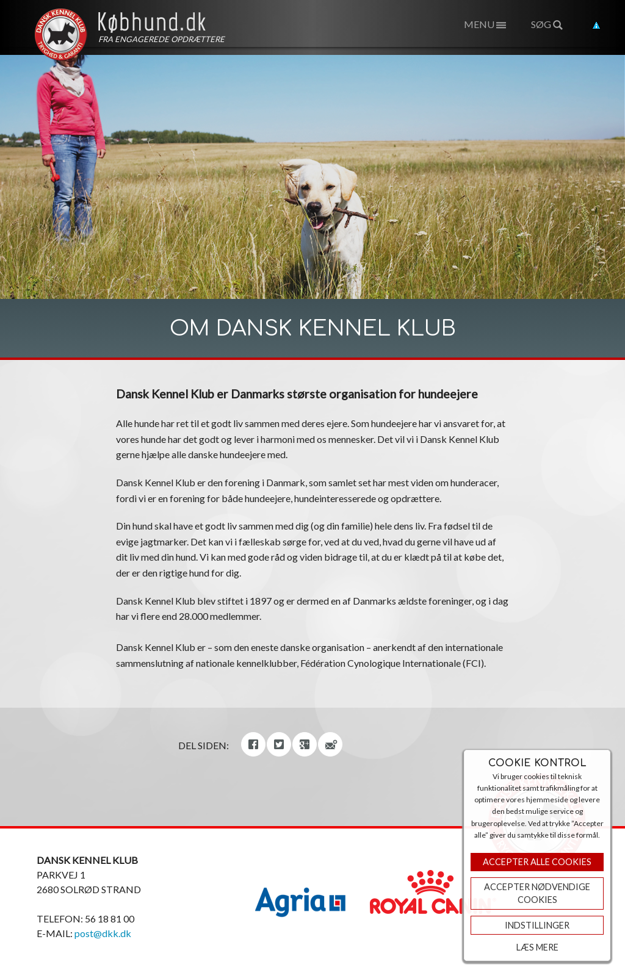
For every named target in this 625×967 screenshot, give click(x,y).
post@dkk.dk (102, 933)
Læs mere (537, 947)
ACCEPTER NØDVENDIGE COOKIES (537, 893)
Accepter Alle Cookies (537, 862)
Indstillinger (537, 925)
